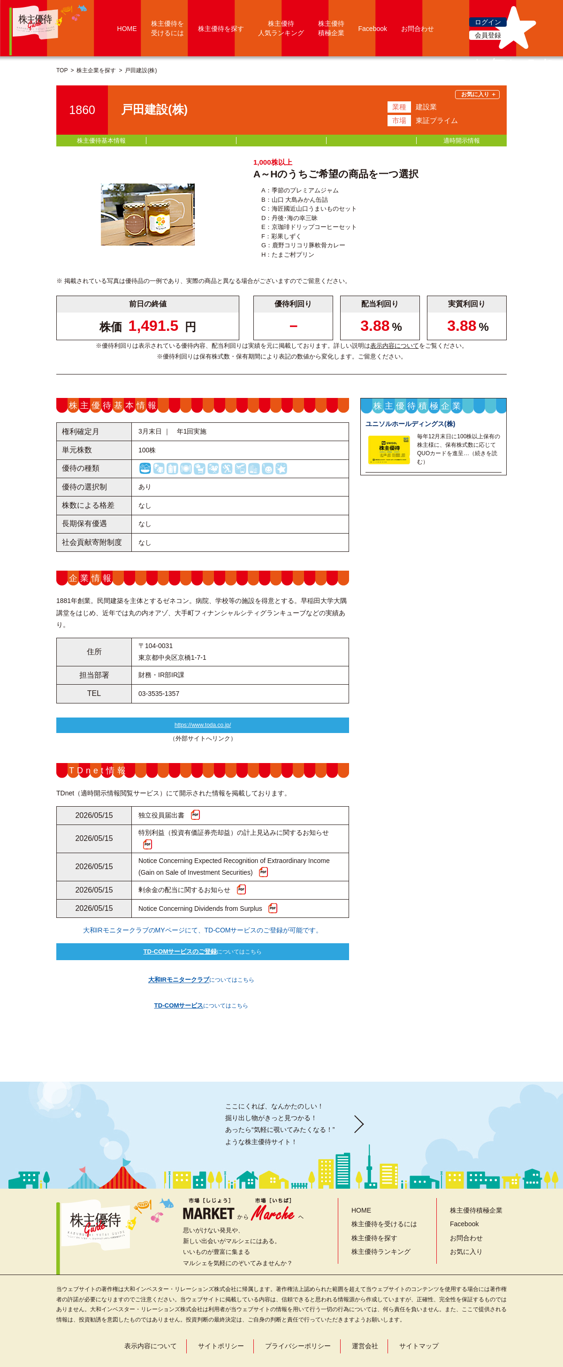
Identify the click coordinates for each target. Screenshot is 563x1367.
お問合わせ (417, 28)
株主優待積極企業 (476, 1187)
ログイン (488, 22)
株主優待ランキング (381, 1228)
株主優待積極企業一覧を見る (433, 638)
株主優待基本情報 (101, 140)
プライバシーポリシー (298, 1322)
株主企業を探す (96, 70)
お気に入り (466, 1228)
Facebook (372, 28)
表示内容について (394, 345)
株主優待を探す (221, 28)
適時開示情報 (461, 140)
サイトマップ (419, 1322)
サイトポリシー (221, 1322)
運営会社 (365, 1322)
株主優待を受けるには (384, 1200)
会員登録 (488, 35)
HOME (127, 28)
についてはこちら (203, 955)
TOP (62, 70)
